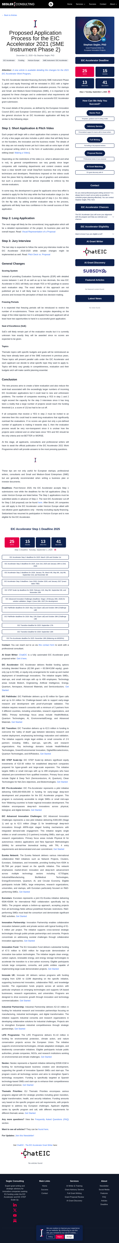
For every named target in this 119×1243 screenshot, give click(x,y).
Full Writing (95, 140)
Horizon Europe (33, 60)
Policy (50, 1237)
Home (69, 4)
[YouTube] (15, 1215)
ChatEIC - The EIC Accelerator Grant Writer (35, 1145)
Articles (104, 1201)
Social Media (104, 1190)
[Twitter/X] (15, 1210)
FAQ (104, 1197)
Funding (21, 60)
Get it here (21, 658)
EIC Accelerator (9, 60)
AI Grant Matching (95, 167)
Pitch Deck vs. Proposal (39, 254)
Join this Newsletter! (24, 1135)
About (113, 4)
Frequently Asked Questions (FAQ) (52, 1119)
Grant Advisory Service (74, 1190)
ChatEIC (23, 655)
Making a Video (22, 153)
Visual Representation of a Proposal (38, 232)
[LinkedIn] (15, 1205)
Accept (69, 1237)
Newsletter (104, 1186)
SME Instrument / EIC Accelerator (55, 60)
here (40, 502)
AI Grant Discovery (74, 1201)
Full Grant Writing (74, 1193)
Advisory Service (94, 126)
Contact (103, 4)
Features (104, 1193)
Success (92, 4)
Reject (59, 1237)
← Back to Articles (9, 15)
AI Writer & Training (74, 1186)
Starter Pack (94, 113)
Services (80, 4)
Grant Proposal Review (74, 1197)
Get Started (17, 722)
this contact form (46, 645)
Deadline (104, 1204)
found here (43, 1129)
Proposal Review (94, 153)
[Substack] (15, 1221)
